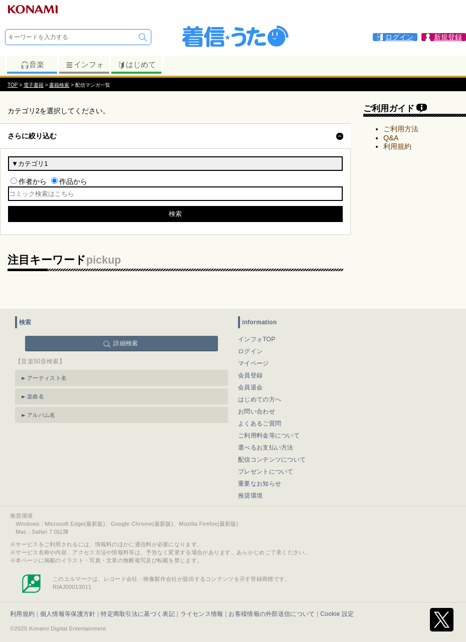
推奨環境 (250, 495)
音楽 (32, 64)
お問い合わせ (256, 411)
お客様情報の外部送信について (271, 613)
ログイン (250, 351)
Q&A (390, 138)
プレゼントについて (266, 471)
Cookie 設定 (337, 613)
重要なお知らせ (259, 483)
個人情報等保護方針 (68, 613)
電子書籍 (34, 85)
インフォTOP (257, 339)
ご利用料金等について (269, 435)
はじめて (136, 64)
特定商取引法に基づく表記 (138, 613)
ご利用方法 (400, 129)
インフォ (84, 64)
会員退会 (250, 387)
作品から (73, 181)
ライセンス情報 (201, 613)
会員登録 (250, 375)
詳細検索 (125, 343)
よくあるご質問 (259, 423)
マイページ (253, 363)
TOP (13, 85)
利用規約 (397, 146)
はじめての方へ (259, 399)
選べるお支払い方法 (266, 447)
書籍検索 (59, 85)
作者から (33, 181)
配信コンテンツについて (272, 459)
